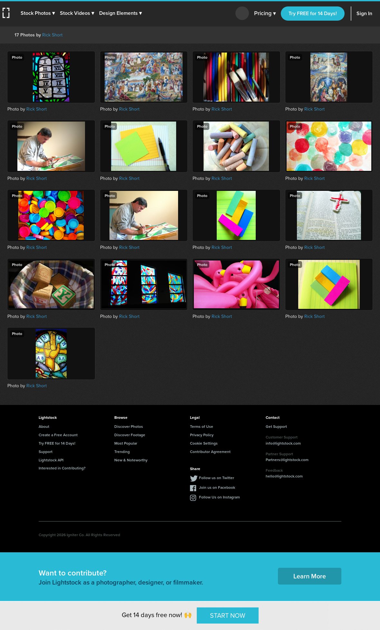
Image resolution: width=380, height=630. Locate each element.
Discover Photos (128, 426)
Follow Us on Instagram (219, 497)
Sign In (364, 13)
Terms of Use (201, 426)
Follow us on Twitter (216, 477)
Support (45, 451)
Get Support (276, 426)
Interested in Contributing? (62, 468)
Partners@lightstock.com (287, 459)
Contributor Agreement (210, 451)
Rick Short (52, 35)
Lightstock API (51, 460)
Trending (122, 451)
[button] (38, 13)
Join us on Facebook (217, 487)
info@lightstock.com (283, 443)
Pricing (265, 13)
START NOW (227, 615)
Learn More (309, 576)
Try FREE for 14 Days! (313, 13)
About (44, 426)
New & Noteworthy (130, 460)
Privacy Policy (202, 435)
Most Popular (125, 443)
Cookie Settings (204, 443)
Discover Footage (129, 435)
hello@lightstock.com (284, 476)
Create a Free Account (58, 435)
